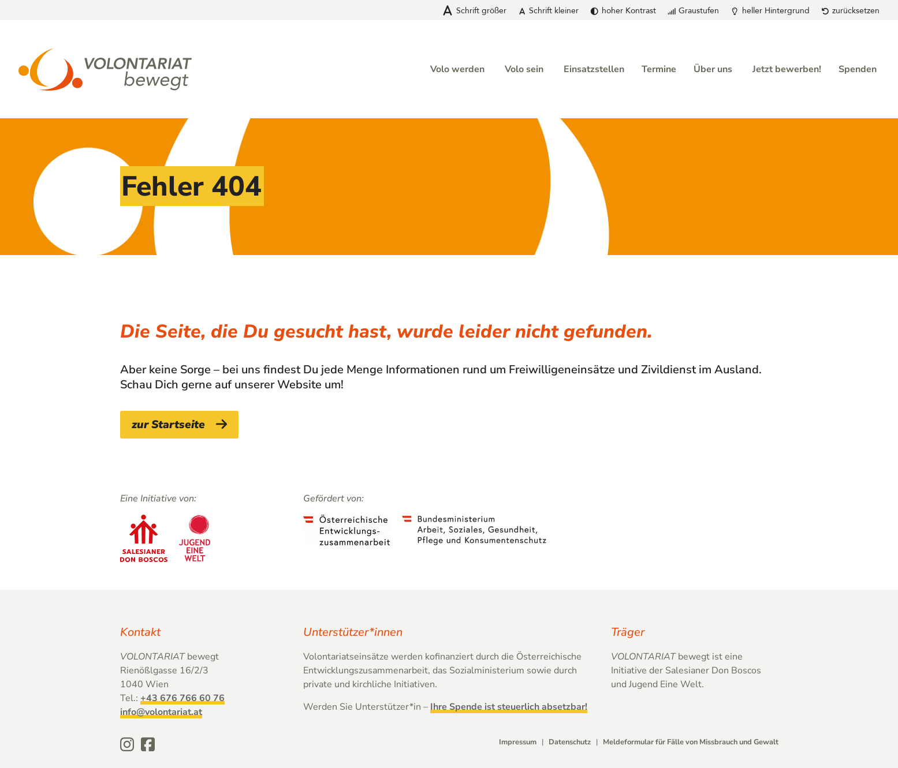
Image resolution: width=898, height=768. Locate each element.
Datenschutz (570, 742)
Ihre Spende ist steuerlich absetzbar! (508, 706)
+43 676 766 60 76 (182, 698)
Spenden (858, 69)
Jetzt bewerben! (786, 69)
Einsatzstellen (594, 69)
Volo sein (524, 69)
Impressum (517, 742)
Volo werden (457, 69)
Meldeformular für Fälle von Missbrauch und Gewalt (690, 742)
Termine (659, 69)
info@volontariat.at (161, 712)
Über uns (713, 69)
